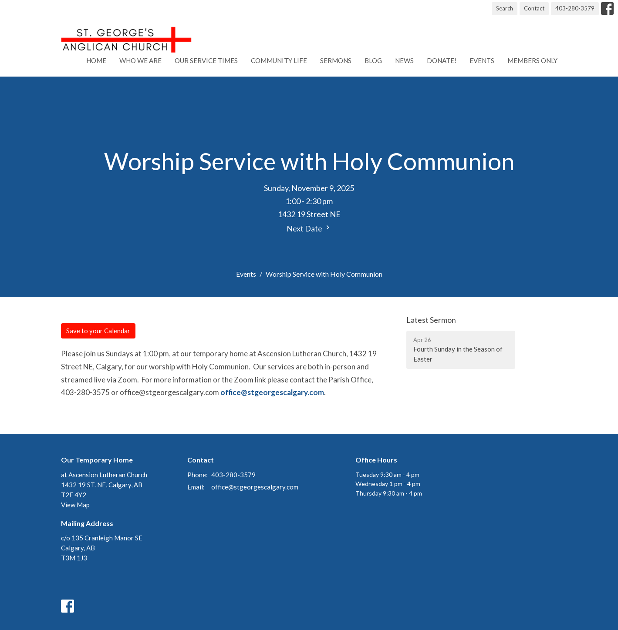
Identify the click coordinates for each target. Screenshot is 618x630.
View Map (75, 505)
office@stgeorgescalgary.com (272, 392)
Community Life (279, 60)
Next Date (309, 228)
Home (96, 60)
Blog (373, 60)
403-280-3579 (574, 8)
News (404, 60)
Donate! (441, 60)
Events (481, 60)
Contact (534, 8)
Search (504, 8)
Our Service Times (206, 60)
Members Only (532, 60)
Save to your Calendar (98, 331)
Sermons (335, 60)
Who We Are (140, 60)
